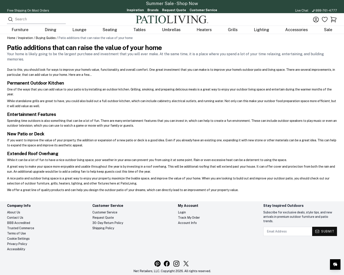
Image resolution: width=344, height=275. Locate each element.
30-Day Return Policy (107, 223)
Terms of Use (16, 233)
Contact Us (15, 217)
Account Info (187, 223)
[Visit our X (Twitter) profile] (186, 263)
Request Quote (174, 10)
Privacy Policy (17, 244)
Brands (153, 10)
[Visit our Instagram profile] (176, 263)
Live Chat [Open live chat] (301, 10)
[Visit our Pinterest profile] (157, 264)
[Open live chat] (335, 264)
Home (11, 38)
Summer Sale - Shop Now (172, 3)
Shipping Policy (103, 228)
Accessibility (16, 249)
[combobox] (36, 19)
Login (182, 212)
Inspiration (135, 10)
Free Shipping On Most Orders (28, 10)
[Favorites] (324, 19)
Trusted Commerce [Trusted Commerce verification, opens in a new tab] (20, 228)
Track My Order (189, 217)
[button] (333, 19)
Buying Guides (46, 38)
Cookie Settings (18, 238)
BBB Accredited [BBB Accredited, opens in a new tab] (18, 223)
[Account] (315, 19)
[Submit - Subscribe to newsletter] (324, 231)
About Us (13, 212)
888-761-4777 (326, 10)
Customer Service (203, 10)
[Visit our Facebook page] (166, 263)
